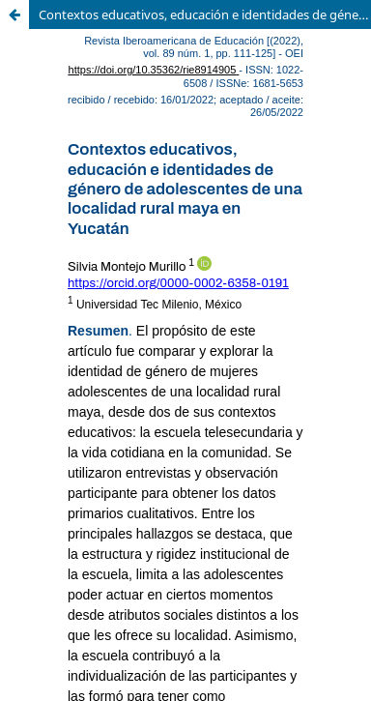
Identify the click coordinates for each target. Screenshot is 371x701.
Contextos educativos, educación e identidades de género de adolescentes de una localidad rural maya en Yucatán (205, 14)
